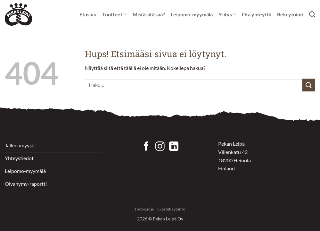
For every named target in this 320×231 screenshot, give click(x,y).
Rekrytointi (290, 14)
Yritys (227, 14)
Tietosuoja (144, 209)
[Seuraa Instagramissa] (160, 147)
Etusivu (87, 14)
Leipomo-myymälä (192, 14)
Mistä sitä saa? (149, 14)
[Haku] (312, 14)
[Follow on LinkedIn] (173, 147)
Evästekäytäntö (171, 209)
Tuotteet (114, 14)
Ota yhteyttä (256, 14)
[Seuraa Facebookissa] (146, 147)
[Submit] (308, 85)
